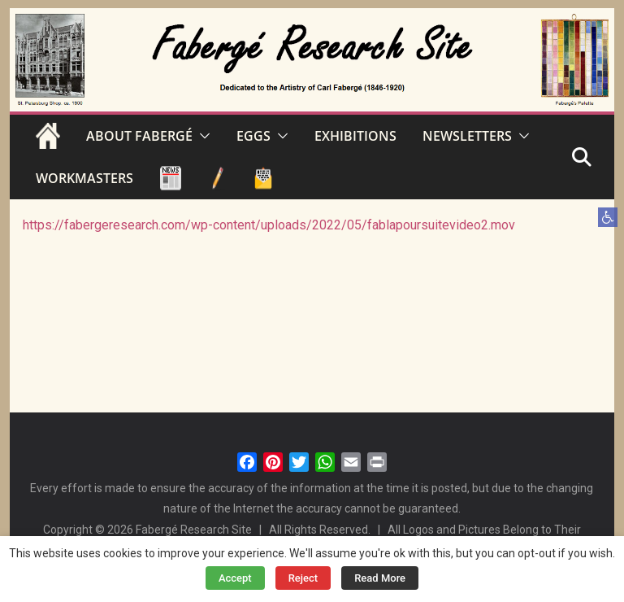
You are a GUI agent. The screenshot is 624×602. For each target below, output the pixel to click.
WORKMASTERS (84, 178)
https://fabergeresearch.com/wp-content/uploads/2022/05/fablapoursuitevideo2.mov (269, 225)
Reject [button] (303, 578)
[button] (608, 217)
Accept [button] (235, 578)
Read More (379, 578)
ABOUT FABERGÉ (139, 136)
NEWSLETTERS (467, 136)
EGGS (253, 136)
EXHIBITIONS (355, 136)
